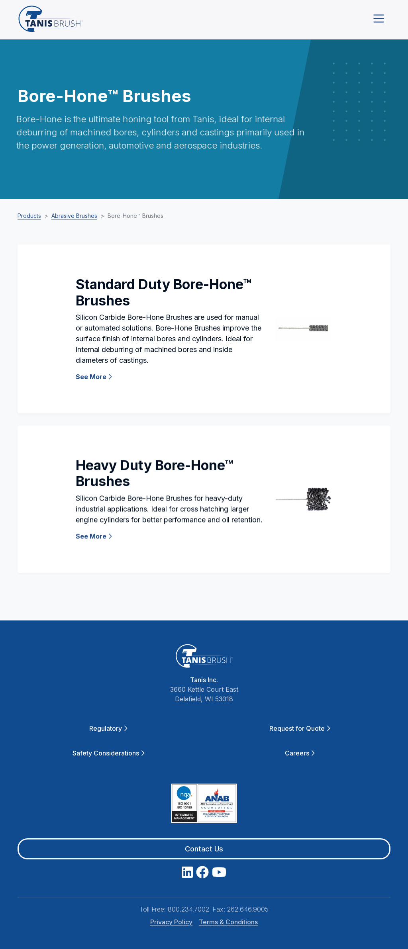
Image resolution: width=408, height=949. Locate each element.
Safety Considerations (109, 753)
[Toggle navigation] (378, 18)
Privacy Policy (171, 922)
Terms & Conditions (228, 922)
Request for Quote (299, 728)
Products (29, 215)
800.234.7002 (188, 909)
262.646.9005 (248, 909)
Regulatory (108, 728)
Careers (300, 753)
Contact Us (204, 849)
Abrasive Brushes (74, 215)
